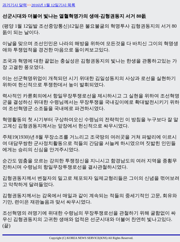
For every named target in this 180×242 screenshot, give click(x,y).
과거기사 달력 (14, 5)
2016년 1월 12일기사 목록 (53, 5)
